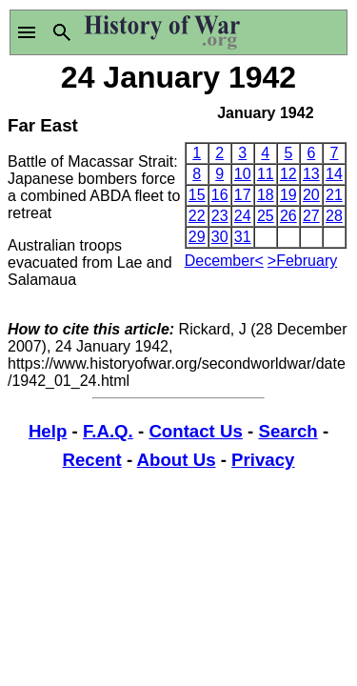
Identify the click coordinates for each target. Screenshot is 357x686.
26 (288, 216)
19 (288, 195)
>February (302, 260)
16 (219, 195)
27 (311, 216)
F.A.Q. (108, 431)
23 (219, 216)
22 (197, 216)
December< (224, 260)
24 (242, 216)
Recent (92, 460)
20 (311, 195)
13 (311, 174)
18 (265, 195)
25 (265, 216)
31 (242, 237)
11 (265, 174)
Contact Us (195, 431)
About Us (176, 460)
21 (334, 195)
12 (288, 174)
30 (219, 237)
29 (197, 237)
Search (287, 431)
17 (242, 195)
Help (48, 431)
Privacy (262, 460)
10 (242, 174)
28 (334, 216)
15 (197, 195)
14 (334, 174)
